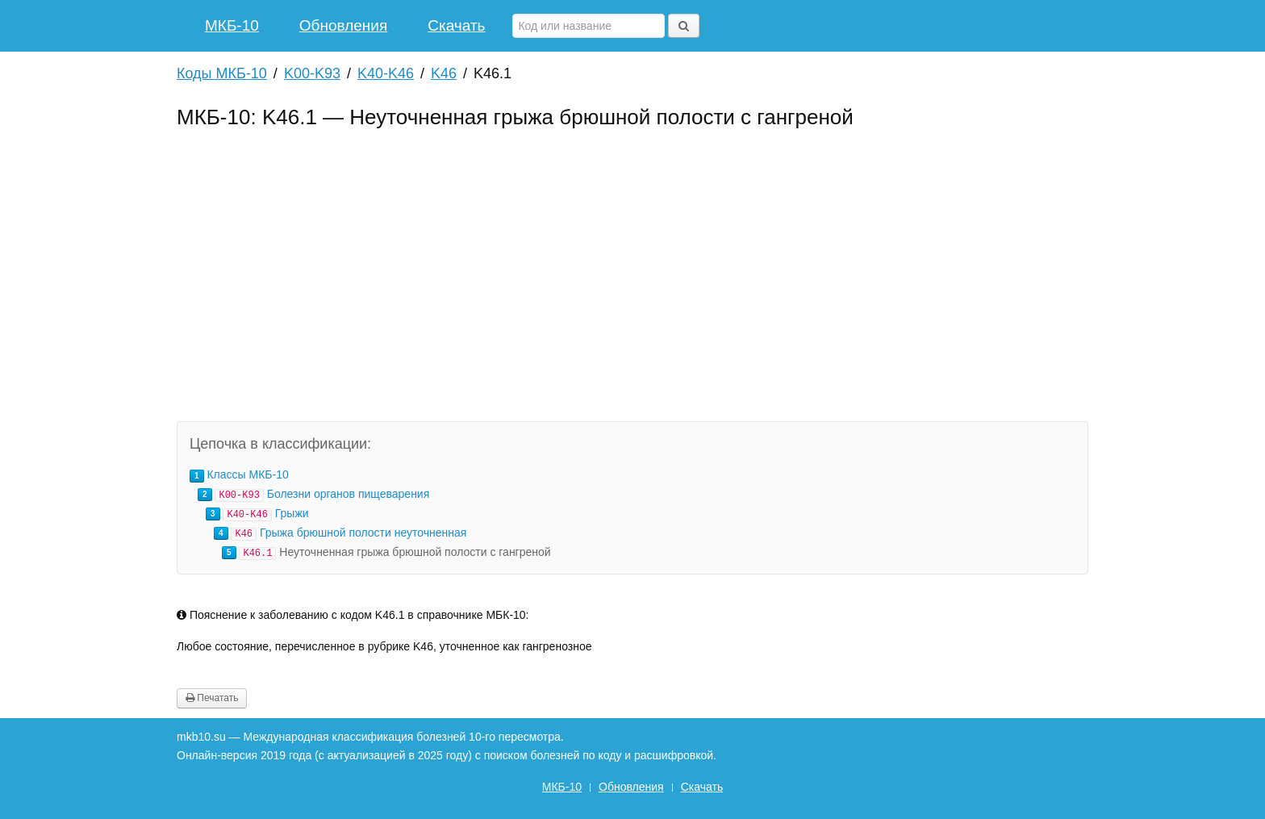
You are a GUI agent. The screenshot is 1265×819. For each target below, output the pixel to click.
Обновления (343, 25)
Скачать (456, 25)
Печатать (212, 698)
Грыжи (292, 513)
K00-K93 (312, 73)
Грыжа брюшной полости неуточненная (363, 532)
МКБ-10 (232, 25)
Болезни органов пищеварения (348, 493)
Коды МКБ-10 (222, 73)
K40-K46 (385, 73)
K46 (444, 73)
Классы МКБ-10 (247, 474)
